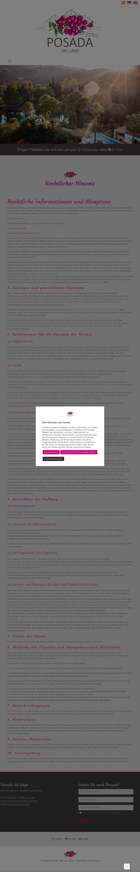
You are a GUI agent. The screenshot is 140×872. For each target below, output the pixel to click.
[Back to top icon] (127, 866)
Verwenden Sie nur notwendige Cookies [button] (79, 452)
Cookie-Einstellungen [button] (53, 459)
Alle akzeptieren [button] (51, 452)
